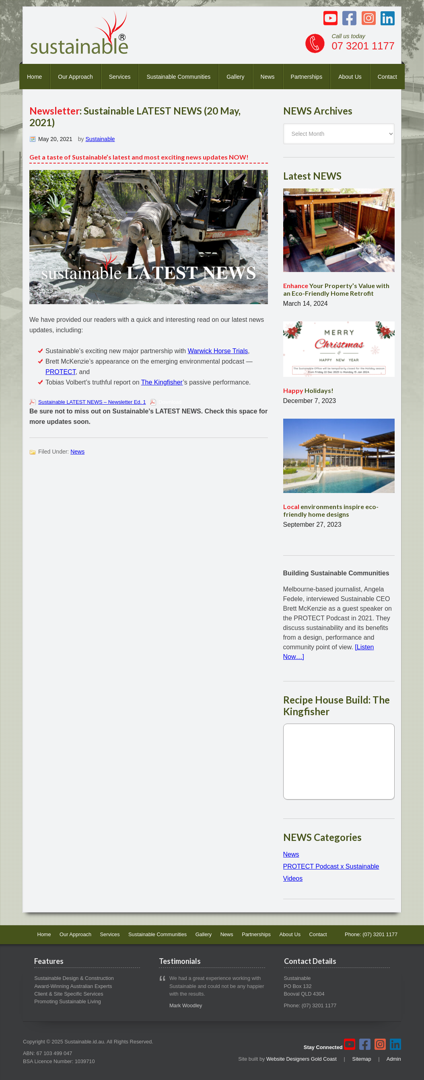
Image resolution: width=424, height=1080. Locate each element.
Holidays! (308, 390)
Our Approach (75, 77)
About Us (350, 77)
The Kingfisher (162, 382)
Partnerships (307, 77)
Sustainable (100, 139)
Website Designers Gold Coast (301, 1059)
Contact (387, 77)
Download (169, 402)
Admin (394, 1059)
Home (34, 77)
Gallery (235, 77)
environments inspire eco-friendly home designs (331, 510)
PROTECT (60, 371)
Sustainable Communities (178, 77)
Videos (293, 878)
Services (120, 77)
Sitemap (361, 1059)
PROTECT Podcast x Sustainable (331, 866)
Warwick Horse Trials (218, 351)
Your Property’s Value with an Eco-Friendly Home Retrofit (336, 289)
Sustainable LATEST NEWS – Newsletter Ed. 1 (92, 402)
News (268, 77)
